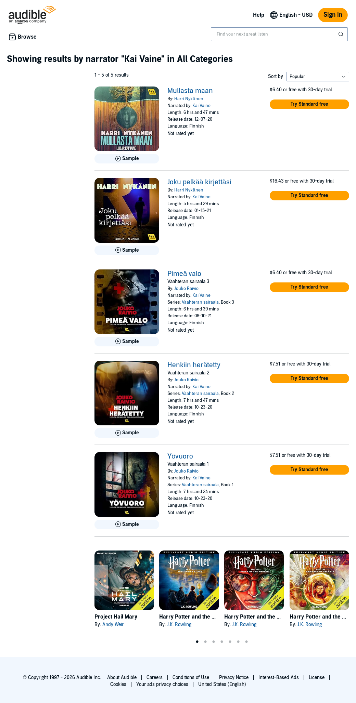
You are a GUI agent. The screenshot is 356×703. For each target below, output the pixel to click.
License (317, 677)
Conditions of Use (191, 677)
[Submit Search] (341, 34)
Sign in (332, 14)
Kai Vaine (201, 105)
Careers (155, 677)
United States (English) (222, 684)
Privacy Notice (234, 677)
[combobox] (279, 34)
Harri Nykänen (188, 99)
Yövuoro (180, 456)
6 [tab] (238, 641)
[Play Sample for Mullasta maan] (126, 158)
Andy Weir (113, 624)
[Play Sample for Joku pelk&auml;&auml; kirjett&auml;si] (126, 250)
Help (258, 15)
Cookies (118, 684)
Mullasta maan (190, 91)
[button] (309, 104)
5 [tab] (230, 641)
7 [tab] (246, 641)
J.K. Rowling (179, 624)
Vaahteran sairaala (200, 302)
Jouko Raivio (186, 288)
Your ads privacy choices (162, 684)
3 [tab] (213, 641)
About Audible (122, 677)
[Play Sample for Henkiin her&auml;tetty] (126, 433)
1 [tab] (197, 641)
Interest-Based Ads (278, 677)
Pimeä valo (184, 274)
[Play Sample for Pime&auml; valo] (126, 341)
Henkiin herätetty (193, 365)
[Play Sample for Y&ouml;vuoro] (126, 524)
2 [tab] (205, 641)
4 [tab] (221, 641)
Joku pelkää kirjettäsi (199, 182)
